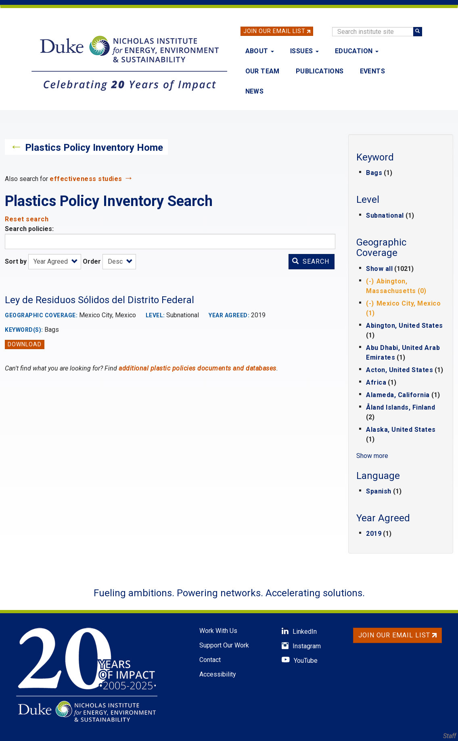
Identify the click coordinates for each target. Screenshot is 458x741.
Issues (304, 51)
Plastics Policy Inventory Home (94, 147)
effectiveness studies (86, 179)
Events (372, 71)
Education (357, 51)
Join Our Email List (274, 31)
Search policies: (29, 229)
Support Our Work (224, 645)
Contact (210, 660)
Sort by (16, 261)
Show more (372, 456)
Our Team (262, 71)
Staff (449, 736)
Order (92, 261)
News (254, 91)
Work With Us (218, 631)
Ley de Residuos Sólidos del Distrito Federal (99, 300)
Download (25, 344)
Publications (320, 71)
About (259, 51)
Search (310, 261)
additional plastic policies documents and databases (197, 368)
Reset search (26, 219)
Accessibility (217, 674)
